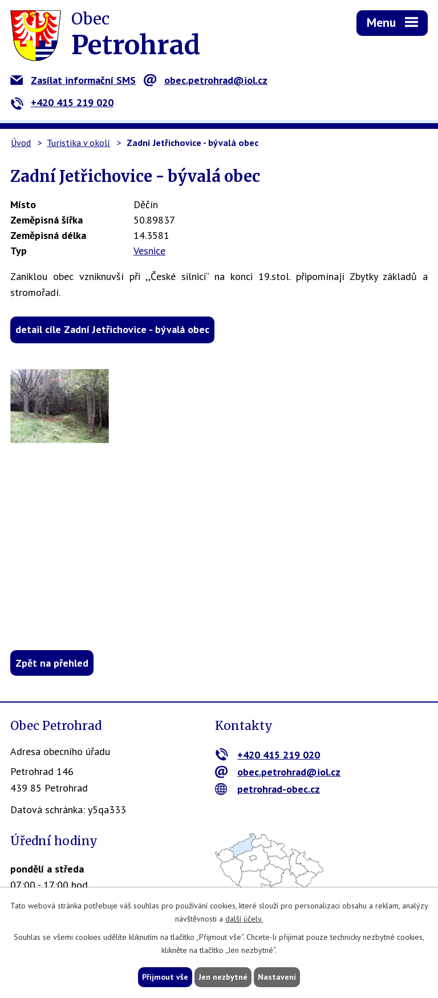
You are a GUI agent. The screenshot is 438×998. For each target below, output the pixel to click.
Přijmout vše (165, 977)
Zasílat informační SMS (73, 80)
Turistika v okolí (78, 142)
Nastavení (277, 977)
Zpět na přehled (51, 663)
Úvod (21, 142)
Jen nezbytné (223, 977)
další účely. (244, 919)
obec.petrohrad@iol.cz (205, 80)
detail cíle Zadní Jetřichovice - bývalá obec (112, 329)
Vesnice (149, 250)
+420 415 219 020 (61, 102)
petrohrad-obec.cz (268, 789)
